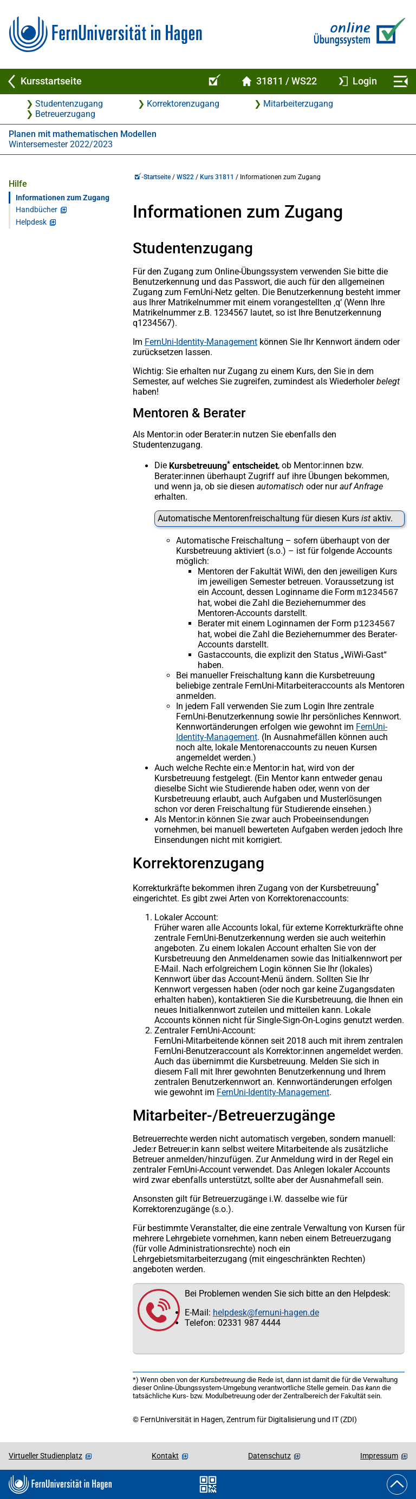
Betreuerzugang (65, 114)
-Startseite (152, 177)
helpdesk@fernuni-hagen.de (266, 1315)
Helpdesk (31, 222)
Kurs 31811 (217, 177)
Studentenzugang (69, 104)
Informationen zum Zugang (62, 197)
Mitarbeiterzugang (298, 104)
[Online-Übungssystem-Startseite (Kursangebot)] (213, 81)
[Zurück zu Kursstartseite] (99, 81)
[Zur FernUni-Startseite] (105, 34)
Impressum (379, 1456)
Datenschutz (269, 1456)
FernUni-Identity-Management (201, 342)
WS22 (185, 177)
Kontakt (165, 1456)
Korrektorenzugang (183, 104)
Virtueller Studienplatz (45, 1456)
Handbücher (36, 209)
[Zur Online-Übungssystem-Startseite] (357, 34)
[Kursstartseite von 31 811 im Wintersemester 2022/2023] (279, 81)
